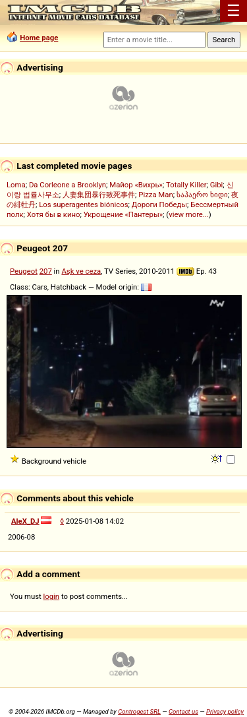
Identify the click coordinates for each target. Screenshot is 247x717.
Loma (16, 184)
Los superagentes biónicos (83, 204)
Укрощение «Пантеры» (123, 214)
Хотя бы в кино (53, 214)
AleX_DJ (25, 521)
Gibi (216, 184)
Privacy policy (225, 711)
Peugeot (24, 271)
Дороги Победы (159, 204)
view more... (189, 214)
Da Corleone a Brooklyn (67, 184)
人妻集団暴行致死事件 (99, 194)
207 (46, 271)
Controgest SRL (139, 711)
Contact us (183, 711)
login (51, 596)
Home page (39, 37)
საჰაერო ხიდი (202, 194)
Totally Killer (186, 184)
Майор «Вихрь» (136, 184)
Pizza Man (155, 194)
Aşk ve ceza (81, 271)
